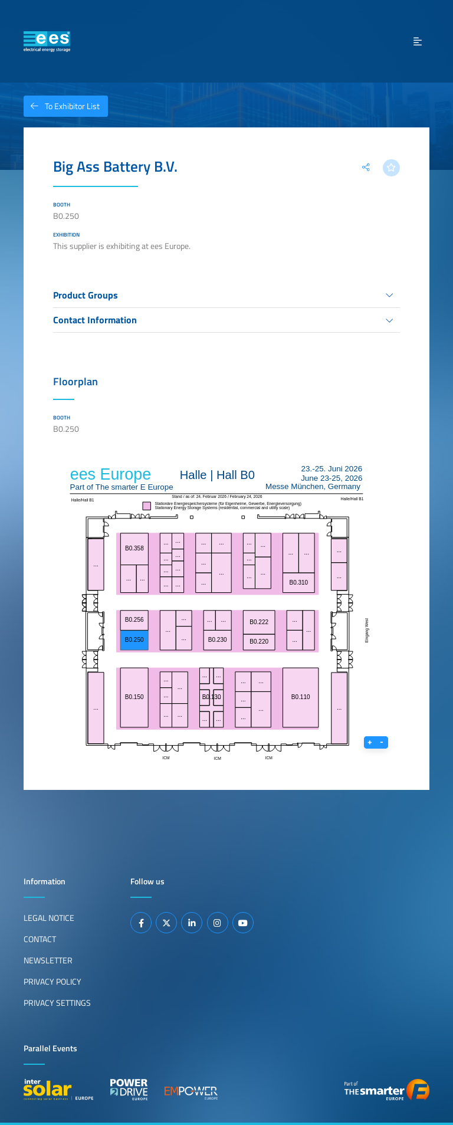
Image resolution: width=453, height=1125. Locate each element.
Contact (40, 939)
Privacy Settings (57, 1002)
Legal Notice (49, 917)
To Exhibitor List (62, 106)
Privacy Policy (52, 981)
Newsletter (48, 960)
